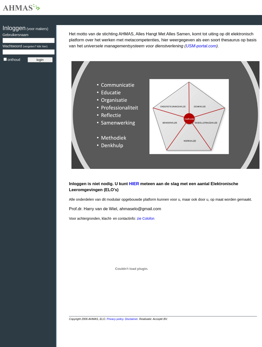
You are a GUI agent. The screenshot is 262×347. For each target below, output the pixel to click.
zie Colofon (145, 218)
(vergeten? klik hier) (35, 46)
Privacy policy (115, 318)
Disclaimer (131, 318)
